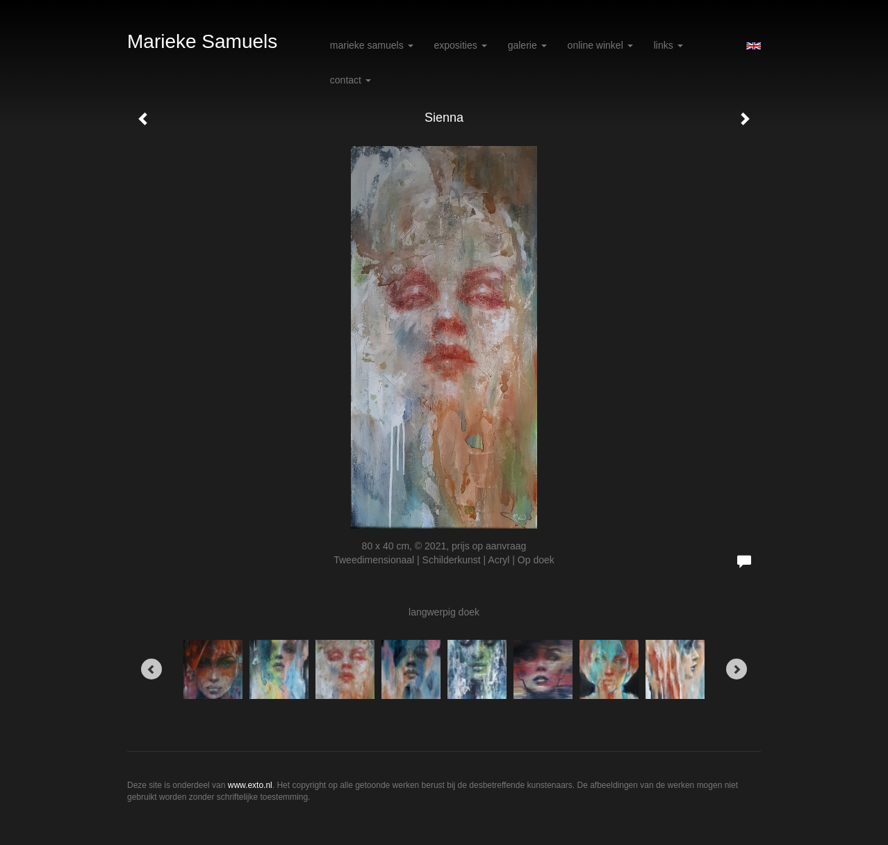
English (754, 46)
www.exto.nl (250, 785)
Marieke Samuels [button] (371, 45)
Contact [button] (350, 80)
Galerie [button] (527, 45)
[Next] (736, 669)
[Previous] (151, 669)
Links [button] (668, 45)
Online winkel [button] (600, 45)
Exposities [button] (460, 45)
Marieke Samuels (202, 41)
